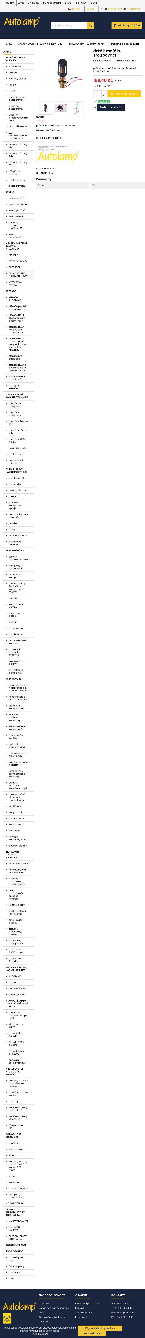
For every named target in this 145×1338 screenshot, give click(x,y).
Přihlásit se (114, 8)
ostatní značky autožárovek (17, 98)
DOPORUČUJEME (52, 2)
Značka (119, 60)
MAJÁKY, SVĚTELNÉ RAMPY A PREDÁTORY (16, 246)
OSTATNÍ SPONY (18, 988)
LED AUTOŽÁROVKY (16, 126)
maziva (13, 496)
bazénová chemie (15, 543)
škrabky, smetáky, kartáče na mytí (18, 785)
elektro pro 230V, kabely (16, 951)
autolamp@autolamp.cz (125, 1312)
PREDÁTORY (15, 267)
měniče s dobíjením (15, 414)
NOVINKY (10, 2)
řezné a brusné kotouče (17, 642)
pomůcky (14, 1272)
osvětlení (14, 1143)
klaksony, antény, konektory (14, 717)
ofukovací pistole (14, 614)
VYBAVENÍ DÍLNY (14, 550)
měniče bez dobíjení (15, 405)
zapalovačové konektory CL (17, 728)
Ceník (94, 2)
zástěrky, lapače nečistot (18, 763)
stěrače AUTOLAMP (15, 299)
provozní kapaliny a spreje (15, 505)
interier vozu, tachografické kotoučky (17, 773)
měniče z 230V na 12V (17, 440)
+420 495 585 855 (121, 1308)
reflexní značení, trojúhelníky (18, 754)
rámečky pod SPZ (16, 1127)
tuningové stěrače (14, 387)
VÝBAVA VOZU (13, 679)
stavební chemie (18, 535)
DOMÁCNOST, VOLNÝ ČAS (13, 1136)
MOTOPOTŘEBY (14, 1203)
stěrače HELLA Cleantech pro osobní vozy (17, 317)
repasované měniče (16, 462)
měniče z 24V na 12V (18, 423)
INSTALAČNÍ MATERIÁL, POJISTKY (12, 854)
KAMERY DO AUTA (18, 1221)
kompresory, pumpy (16, 605)
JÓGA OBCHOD (14, 1251)
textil (11, 1278)
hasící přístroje (17, 490)
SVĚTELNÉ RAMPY (18, 261)
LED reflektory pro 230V (16, 1052)
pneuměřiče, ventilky (16, 737)
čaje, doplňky (16, 1266)
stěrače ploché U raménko (17, 308)
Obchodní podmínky (87, 1303)
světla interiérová (15, 236)
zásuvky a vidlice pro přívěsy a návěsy (18, 1083)
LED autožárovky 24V (18, 155)
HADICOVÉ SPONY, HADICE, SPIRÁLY (16, 969)
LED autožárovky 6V (18, 164)
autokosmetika (17, 478)
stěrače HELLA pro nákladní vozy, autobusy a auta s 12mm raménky (18, 344)
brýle (12, 1176)
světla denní (16, 216)
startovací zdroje (15, 576)
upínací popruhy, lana (17, 746)
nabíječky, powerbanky (16, 1196)
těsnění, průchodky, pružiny (15, 931)
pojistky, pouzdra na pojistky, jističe (17, 881)
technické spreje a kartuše (18, 516)
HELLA (12, 91)
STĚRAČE (10, 291)
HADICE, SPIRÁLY (18, 994)
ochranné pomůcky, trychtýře (14, 652)
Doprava (44, 1303)
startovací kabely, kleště (16, 707)
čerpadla (14, 830)
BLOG (68, 2)
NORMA (13, 982)
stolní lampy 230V (16, 1026)
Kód (95, 60)
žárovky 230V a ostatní (17, 1043)
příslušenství (16, 454)
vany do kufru (16, 812)
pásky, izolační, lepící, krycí (17, 912)
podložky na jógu (16, 1259)
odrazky (13, 1101)
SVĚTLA (9, 192)
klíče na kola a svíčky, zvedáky (18, 698)
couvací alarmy (18, 845)
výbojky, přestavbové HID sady (18, 117)
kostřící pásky (17, 905)
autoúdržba (15, 484)
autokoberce (16, 818)
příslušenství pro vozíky (18, 1094)
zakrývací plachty (14, 662)
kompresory (16, 824)
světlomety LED (17, 198)
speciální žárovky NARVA (17, 1061)
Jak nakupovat (83, 1312)
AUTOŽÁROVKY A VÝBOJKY (15, 59)
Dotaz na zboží (111, 107)
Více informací (40, 1334)
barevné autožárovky (16, 107)
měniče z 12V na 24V (18, 431)
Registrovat (133, 8)
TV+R (12, 1155)
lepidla (13, 523)
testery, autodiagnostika (18, 558)
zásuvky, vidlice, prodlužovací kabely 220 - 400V (18, 1166)
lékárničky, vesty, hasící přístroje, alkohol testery (18, 687)
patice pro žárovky (15, 960)
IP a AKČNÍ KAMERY (15, 1229)
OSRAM (13, 72)
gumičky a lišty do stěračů (17, 378)
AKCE (21, 2)
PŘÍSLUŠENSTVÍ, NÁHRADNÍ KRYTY (18, 275)
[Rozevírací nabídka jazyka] (76, 9)
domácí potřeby (18, 1188)
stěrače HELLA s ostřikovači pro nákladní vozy (17, 367)
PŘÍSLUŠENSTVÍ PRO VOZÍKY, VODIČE (14, 1071)
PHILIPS (13, 84)
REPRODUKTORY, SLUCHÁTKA (18, 1238)
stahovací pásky (18, 863)
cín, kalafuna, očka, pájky (16, 671)
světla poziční (17, 210)
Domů (7, 52)
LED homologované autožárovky (18, 135)
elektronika (15, 1149)
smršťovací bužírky (15, 921)
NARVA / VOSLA (17, 78)
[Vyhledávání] (72, 25)
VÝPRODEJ (33, 2)
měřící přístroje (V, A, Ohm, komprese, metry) (17, 588)
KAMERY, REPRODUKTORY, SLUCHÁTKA (15, 1212)
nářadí (13, 598)
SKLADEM (41, 173)
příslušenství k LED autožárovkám (17, 183)
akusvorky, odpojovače (16, 942)
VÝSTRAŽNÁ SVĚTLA (15, 284)
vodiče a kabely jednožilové (18, 1109)
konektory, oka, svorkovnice (17, 871)
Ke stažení (81, 2)
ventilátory (15, 806)
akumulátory (16, 628)
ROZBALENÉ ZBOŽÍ (15, 1245)
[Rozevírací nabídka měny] (92, 9)
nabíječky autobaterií (15, 567)
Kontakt (79, 1308)
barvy (12, 529)
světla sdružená (18, 204)
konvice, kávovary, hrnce (18, 838)
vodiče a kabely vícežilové (18, 1118)
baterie (13, 622)
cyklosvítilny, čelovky (16, 1035)
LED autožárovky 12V (18, 146)
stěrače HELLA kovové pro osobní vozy (16, 329)
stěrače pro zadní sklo (15, 357)
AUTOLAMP (15, 66)
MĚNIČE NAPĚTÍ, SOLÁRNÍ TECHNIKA (16, 396)
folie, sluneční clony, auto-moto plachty (17, 797)
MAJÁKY (13, 255)
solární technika (18, 448)
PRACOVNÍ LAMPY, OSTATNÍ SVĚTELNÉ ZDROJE (16, 1003)
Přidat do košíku (123, 94)
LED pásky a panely (15, 173)
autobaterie (16, 634)
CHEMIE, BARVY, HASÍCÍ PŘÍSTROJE (16, 471)
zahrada (14, 1182)
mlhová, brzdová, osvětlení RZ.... (17, 225)
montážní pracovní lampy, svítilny (18, 1015)
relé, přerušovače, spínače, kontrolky (16, 894)
